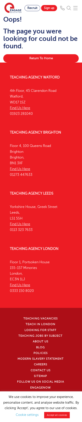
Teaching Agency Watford (35, 77)
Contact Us (41, 370)
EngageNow (40, 387)
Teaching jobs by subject (40, 335)
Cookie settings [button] (27, 415)
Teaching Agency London (34, 249)
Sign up (49, 8)
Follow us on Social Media (40, 381)
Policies (40, 353)
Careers (40, 364)
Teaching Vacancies (40, 318)
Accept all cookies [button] (57, 415)
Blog (40, 347)
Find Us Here (20, 108)
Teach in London (40, 324)
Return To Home (41, 58)
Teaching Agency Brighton (35, 132)
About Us (40, 341)
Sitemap (40, 376)
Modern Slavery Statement (40, 358)
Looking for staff (40, 330)
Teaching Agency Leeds (31, 193)
